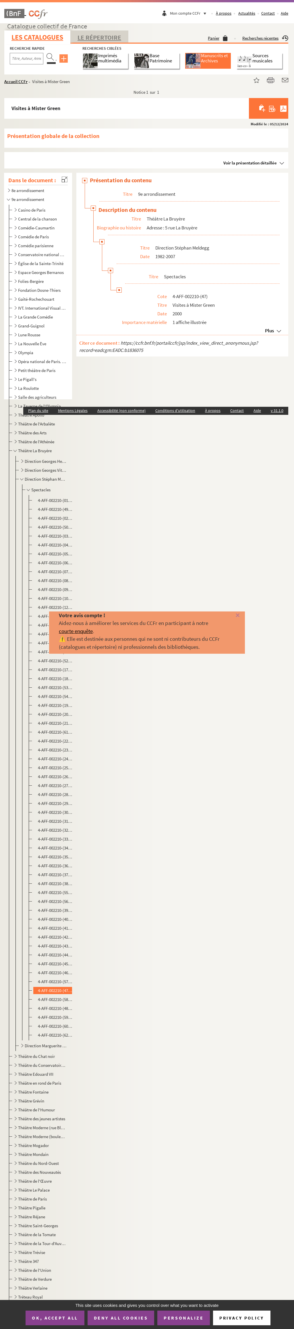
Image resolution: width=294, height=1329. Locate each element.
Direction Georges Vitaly (46, 470)
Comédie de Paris (33, 236)
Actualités (246, 13)
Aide (284, 13)
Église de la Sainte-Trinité (40, 263)
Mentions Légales (73, 410)
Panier (218, 38)
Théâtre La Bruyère (35, 450)
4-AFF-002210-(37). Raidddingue (55, 874)
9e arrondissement (27, 199)
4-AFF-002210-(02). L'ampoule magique (55, 518)
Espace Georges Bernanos (41, 272)
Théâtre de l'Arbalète (36, 424)
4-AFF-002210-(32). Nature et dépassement (55, 830)
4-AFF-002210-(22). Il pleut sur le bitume (55, 741)
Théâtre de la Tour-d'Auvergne (42, 1243)
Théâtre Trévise (31, 1252)
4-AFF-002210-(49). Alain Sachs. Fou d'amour (55, 509)
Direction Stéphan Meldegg (46, 479)
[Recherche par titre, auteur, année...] (26, 58)
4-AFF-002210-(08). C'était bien (55, 580)
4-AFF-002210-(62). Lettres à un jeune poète (55, 1035)
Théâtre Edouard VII (35, 1074)
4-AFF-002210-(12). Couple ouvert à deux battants (55, 607)
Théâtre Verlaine (32, 1288)
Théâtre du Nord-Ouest (38, 1163)
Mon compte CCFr (189, 13)
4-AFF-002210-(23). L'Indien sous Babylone (55, 750)
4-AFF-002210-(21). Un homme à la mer (55, 723)
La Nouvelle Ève (32, 343)
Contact (268, 13)
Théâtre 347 (28, 1261)
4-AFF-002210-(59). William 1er (55, 1017)
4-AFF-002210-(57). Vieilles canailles (55, 981)
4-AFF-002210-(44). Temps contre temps (55, 955)
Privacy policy (241, 1318)
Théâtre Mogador (33, 1145)
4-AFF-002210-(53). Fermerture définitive (55, 687)
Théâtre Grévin (31, 1101)
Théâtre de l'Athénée (36, 441)
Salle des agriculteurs (37, 397)
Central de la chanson (37, 219)
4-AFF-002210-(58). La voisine (55, 999)
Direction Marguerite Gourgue (46, 1045)
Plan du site (38, 410)
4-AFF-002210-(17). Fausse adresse (55, 669)
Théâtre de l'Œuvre (35, 1181)
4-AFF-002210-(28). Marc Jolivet (55, 794)
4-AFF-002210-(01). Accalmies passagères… (55, 500)
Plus (269, 330)
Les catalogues (37, 37)
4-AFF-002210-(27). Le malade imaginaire (55, 785)
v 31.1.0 (277, 410)
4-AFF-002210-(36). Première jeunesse (55, 865)
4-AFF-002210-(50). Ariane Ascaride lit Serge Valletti (55, 527)
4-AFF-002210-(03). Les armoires (55, 536)
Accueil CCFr (16, 81)
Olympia (25, 352)
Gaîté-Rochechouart (36, 299)
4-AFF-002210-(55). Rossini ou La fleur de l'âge (55, 892)
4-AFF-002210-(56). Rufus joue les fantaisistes (55, 901)
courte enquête (76, 631)
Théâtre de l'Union (34, 1270)
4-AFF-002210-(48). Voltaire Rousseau (55, 1008)
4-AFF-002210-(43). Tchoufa (55, 946)
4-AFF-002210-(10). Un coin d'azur (55, 598)
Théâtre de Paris (32, 1199)
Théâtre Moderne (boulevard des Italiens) (42, 1136)
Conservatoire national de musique (42, 254)
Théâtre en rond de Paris (39, 1083)
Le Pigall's (27, 379)
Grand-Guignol (31, 326)
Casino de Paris (31, 210)
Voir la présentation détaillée (250, 163)
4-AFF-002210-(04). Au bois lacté (55, 545)
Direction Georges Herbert (46, 461)
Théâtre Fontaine (33, 1092)
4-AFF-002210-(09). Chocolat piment (55, 589)
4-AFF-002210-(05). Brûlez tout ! (55, 554)
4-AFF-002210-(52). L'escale (55, 660)
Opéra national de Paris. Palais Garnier (42, 361)
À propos (223, 13)
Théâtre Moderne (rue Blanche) (42, 1127)
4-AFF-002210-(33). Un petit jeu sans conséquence (55, 839)
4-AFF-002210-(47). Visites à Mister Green (55, 990)
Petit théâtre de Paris (36, 370)
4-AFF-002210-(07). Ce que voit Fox (55, 571)
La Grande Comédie (35, 317)
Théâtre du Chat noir (36, 1056)
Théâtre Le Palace (34, 1190)
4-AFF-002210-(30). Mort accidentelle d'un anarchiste (55, 812)
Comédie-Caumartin (36, 228)
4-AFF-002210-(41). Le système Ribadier (55, 928)
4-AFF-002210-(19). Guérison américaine (55, 705)
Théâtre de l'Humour (36, 1110)
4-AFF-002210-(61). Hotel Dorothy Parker (55, 732)
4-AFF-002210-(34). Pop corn (55, 848)
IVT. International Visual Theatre (42, 308)
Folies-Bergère (31, 281)
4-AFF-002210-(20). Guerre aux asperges (55, 714)
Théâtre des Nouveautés (39, 1172)
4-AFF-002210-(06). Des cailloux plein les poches (55, 562)
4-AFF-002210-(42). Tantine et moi (55, 937)
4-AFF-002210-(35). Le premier (55, 857)
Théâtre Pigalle (31, 1208)
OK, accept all (55, 1318)
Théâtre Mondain (33, 1154)
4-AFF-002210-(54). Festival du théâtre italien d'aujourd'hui (55, 696)
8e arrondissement (27, 190)
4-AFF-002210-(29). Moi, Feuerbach (55, 803)
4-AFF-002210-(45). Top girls (55, 963)
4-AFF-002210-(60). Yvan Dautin (55, 1026)
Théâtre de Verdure (35, 1279)
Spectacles (41, 489)
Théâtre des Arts (32, 433)
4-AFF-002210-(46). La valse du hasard (55, 972)
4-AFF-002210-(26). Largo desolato (55, 776)
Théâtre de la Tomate (37, 1234)
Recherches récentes (265, 38)
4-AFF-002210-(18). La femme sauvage (55, 678)
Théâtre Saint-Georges (38, 1225)
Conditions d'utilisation (175, 410)
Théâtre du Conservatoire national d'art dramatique (42, 1065)
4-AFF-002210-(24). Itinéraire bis (55, 759)
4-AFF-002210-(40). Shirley (55, 919)
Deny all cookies (121, 1318)
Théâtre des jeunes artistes (41, 1118)
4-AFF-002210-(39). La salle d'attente (55, 910)
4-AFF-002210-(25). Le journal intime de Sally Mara (55, 767)
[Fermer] (231, 615)
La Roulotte (28, 388)
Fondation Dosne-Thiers (39, 290)
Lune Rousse (29, 334)
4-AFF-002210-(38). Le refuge (55, 883)
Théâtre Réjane (31, 1216)
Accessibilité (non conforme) (121, 410)
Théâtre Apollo (31, 415)
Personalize (184, 1318)
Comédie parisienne (35, 245)
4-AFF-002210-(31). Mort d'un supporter (55, 821)
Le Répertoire (99, 37)
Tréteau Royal (30, 1297)
